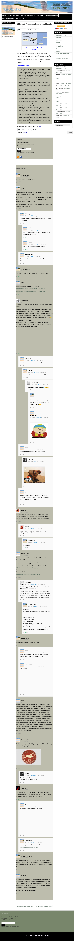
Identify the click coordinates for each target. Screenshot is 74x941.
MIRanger (36, 230)
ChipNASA (33, 360)
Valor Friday (58, 37)
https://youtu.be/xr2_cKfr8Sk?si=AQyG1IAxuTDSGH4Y (31, 288)
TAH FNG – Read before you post (32, 15)
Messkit (32, 806)
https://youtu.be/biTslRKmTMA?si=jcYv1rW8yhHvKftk (30, 291)
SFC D (39, 384)
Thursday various (60, 48)
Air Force (25, 132)
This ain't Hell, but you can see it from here (37, 935)
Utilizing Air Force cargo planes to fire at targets (34, 24)
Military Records (8, 18)
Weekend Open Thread (61, 35)
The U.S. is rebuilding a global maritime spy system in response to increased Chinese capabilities (24, 906)
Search (55, 130)
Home (4, 15)
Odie (32, 215)
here (40, 126)
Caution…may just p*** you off (62, 53)
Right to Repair (59, 40)
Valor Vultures (13, 15)
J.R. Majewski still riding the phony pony (27, 567)
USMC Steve (34, 652)
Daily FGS (58, 42)
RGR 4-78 (36, 372)
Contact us (20, 18)
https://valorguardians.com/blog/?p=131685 (28, 574)
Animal (32, 528)
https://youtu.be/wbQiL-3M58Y (28, 502)
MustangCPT (34, 775)
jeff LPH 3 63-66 (59, 77)
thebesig (18, 25)
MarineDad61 (34, 584)
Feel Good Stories (51, 15)
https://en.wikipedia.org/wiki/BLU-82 (29, 847)
